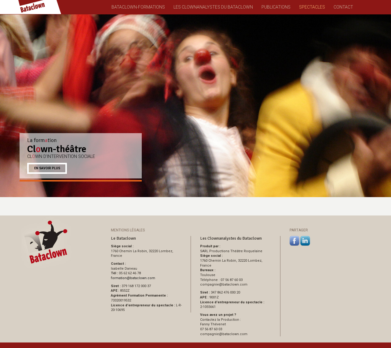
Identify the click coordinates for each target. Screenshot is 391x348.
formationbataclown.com (133, 278)
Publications (276, 7)
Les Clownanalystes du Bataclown (213, 7)
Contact (343, 7)
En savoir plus (47, 168)
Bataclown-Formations (138, 7)
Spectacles (312, 7)
